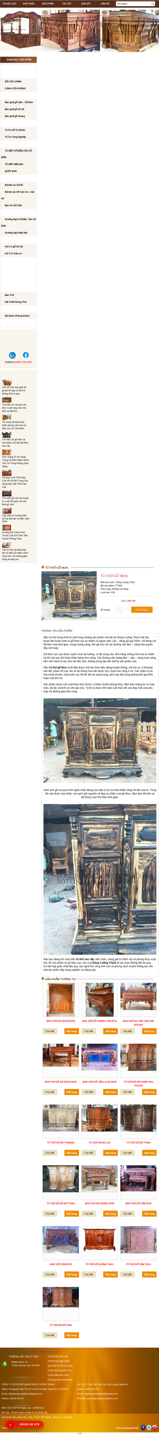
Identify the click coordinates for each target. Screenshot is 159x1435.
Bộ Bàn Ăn (10, 178)
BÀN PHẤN (10, 267)
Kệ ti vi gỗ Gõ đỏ (14, 246)
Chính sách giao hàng (59, 1361)
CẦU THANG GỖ (12, 281)
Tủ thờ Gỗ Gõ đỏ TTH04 (61, 1203)
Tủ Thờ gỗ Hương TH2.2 (100, 1264)
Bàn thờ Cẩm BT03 (61, 1264)
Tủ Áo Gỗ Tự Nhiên (15, 130)
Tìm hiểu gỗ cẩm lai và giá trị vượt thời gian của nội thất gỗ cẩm (15, 501)
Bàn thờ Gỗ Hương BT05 (99, 1203)
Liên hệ (105, 3)
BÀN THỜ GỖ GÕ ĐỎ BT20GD (61, 1082)
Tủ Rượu (9, 274)
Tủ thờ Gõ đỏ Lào (99, 1142)
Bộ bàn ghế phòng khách (20, 95)
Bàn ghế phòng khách (28, 1351)
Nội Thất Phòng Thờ (16, 288)
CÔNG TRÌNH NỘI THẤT (16, 68)
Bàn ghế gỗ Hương (15, 116)
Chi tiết (50, 1031)
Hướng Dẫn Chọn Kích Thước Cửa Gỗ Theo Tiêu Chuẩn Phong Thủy (15, 535)
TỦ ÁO (7, 123)
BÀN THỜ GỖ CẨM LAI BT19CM (99, 1082)
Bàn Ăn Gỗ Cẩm (13, 205)
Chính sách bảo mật (58, 1356)
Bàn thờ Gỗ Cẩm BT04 (138, 1203)
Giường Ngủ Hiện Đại (16, 232)
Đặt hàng (71, 1031)
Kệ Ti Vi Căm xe (13, 253)
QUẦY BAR (11, 171)
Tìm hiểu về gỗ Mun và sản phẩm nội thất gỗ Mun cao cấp (15, 442)
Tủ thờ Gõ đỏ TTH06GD (61, 1142)
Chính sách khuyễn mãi (59, 1370)
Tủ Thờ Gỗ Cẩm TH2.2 (138, 1264)
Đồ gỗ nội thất (9, 1351)
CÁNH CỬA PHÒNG (15, 88)
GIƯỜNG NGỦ (11, 212)
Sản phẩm (48, 3)
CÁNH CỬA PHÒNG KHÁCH (19, 75)
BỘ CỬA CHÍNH (13, 81)
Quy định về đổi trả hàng (60, 1365)
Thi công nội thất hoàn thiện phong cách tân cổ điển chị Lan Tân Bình (14, 425)
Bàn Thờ (9, 295)
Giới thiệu (28, 3)
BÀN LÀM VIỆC (12, 261)
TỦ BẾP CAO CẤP (13, 144)
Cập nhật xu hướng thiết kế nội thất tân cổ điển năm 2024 (15, 518)
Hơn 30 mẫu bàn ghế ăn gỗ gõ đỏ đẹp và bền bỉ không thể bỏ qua (14, 390)
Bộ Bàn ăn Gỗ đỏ (14, 185)
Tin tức (66, 3)
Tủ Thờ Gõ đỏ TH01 (60, 1325)
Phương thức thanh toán (60, 1379)
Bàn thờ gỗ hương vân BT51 (99, 1021)
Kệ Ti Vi (8, 240)
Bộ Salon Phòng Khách (17, 316)
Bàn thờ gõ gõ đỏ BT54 (60, 1021)
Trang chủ (9, 3)
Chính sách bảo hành (58, 1375)
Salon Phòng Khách (16, 309)
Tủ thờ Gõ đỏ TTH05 (138, 1142)
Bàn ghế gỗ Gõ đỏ (14, 109)
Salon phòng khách (49, 1351)
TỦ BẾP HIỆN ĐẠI (14, 164)
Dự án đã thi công (15, 323)
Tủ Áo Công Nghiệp (15, 137)
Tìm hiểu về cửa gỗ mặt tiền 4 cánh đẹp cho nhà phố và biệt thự (14, 407)
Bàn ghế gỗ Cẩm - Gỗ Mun (19, 102)
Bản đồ (85, 3)
